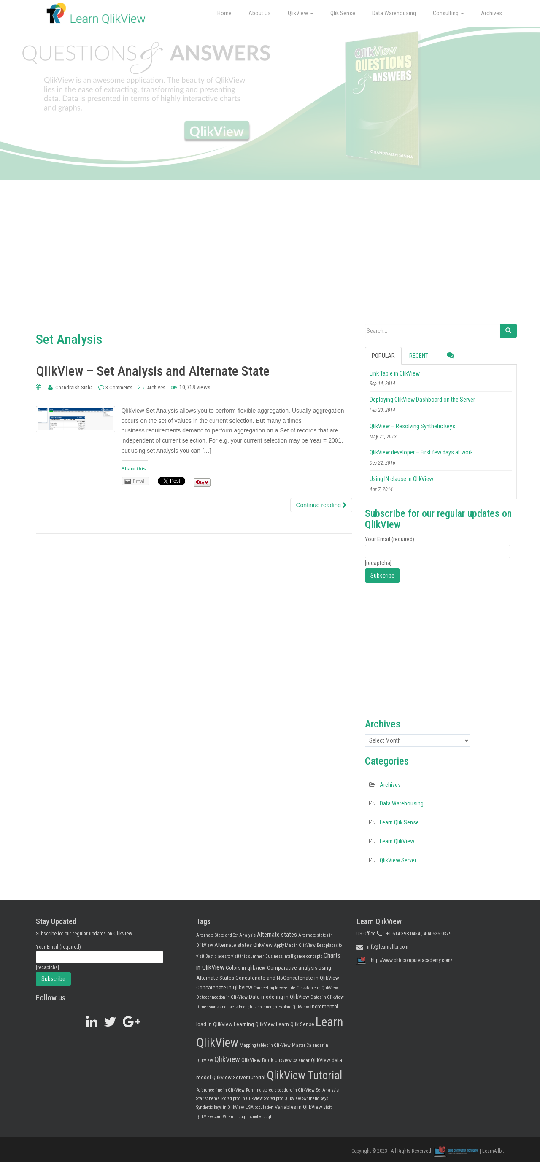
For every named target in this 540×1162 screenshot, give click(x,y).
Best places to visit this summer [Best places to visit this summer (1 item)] (234, 956)
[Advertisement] (270, 260)
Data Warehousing (394, 13)
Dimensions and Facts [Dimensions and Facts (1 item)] (217, 1007)
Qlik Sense (342, 13)
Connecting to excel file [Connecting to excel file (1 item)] (274, 988)
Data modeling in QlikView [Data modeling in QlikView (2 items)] (279, 997)
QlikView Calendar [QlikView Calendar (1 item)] (292, 1060)
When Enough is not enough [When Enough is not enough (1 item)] (248, 1116)
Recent (418, 355)
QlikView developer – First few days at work (421, 452)
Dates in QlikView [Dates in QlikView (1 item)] (327, 997)
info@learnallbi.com (387, 947)
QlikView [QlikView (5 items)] (227, 1059)
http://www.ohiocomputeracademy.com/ (411, 960)
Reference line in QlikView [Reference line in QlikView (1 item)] (220, 1090)
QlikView (300, 13)
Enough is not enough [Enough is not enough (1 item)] (258, 1007)
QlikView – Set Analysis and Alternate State (153, 371)
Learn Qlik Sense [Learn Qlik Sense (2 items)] (295, 1024)
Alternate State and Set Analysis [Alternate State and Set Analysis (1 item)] (226, 935)
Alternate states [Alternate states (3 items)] (277, 934)
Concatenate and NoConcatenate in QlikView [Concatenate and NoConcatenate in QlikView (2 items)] (287, 978)
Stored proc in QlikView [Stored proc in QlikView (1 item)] (242, 1098)
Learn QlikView (397, 841)
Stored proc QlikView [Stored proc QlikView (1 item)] (282, 1098)
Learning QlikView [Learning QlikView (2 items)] (254, 1024)
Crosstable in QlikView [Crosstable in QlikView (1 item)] (317, 988)
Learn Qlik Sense (399, 822)
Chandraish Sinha (74, 387)
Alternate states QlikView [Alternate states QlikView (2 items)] (243, 945)
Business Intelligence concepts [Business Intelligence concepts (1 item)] (293, 956)
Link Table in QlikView (395, 373)
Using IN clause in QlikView (401, 479)
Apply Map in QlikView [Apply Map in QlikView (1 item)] (295, 945)
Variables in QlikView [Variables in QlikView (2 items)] (298, 1107)
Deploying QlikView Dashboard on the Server (422, 399)
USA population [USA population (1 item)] (259, 1107)
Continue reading (321, 505)
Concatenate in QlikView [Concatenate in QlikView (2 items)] (224, 987)
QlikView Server (398, 860)
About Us (259, 13)
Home (224, 13)
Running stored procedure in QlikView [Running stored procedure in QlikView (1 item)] (280, 1090)
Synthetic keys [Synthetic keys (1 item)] (315, 1098)
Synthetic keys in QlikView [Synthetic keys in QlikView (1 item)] (220, 1107)
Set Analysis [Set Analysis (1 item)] (327, 1090)
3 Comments (118, 387)
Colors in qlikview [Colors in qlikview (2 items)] (246, 968)
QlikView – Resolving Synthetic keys (412, 426)
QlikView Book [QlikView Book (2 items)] (257, 1060)
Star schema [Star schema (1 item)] (208, 1098)
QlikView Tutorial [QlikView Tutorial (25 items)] (304, 1075)
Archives (491, 13)
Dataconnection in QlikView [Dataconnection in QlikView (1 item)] (222, 997)
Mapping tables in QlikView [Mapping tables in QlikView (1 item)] (265, 1045)
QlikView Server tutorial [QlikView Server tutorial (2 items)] (238, 1077)
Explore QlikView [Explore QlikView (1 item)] (293, 1007)
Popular (383, 355)
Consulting (448, 13)
